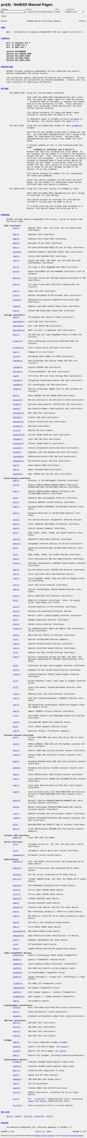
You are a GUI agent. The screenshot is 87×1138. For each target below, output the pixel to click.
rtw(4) (16, 814)
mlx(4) (16, 395)
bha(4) (16, 243)
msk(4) (16, 615)
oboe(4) (17, 1088)
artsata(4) (18, 348)
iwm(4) (16, 785)
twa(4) (16, 465)
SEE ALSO (5, 1112)
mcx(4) (16, 611)
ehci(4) (17, 1023)
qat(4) (16, 1012)
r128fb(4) (18, 983)
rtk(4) (16, 648)
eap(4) (16, 903)
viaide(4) (18, 474)
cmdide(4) (18, 361)
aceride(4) (18, 326)
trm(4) (16, 311)
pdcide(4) (18, 417)
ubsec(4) (17, 1016)
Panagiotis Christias (76, 1135)
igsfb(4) (17, 968)
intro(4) (17, 82)
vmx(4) (16, 711)
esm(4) (16, 916)
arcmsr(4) (18, 341)
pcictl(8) (39, 1116)
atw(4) (16, 744)
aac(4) (16, 317)
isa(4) (63, 1051)
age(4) (16, 480)
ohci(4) (17, 1027)
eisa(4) (64, 1047)
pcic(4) (17, 1092)
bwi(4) (16, 761)
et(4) (15, 548)
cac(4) (16, 352)
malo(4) (17, 800)
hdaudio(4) (18, 936)
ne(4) (15, 620)
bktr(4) (17, 1070)
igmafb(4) (18, 964)
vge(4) (16, 705)
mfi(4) (16, 267)
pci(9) (50, 1116)
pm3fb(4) (17, 977)
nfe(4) (16, 624)
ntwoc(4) (17, 628)
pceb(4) (17, 1047)
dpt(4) (16, 247)
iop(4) (16, 1084)
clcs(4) (17, 890)
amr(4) (16, 335)
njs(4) (16, 295)
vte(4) (16, 722)
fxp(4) (16, 559)
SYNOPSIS (5, 38)
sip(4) (16, 657)
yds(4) (16, 949)
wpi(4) (16, 829)
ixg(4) (16, 578)
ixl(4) (16, 585)
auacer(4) (18, 861)
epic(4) (17, 539)
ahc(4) (16, 228)
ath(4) (16, 750)
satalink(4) (19, 435)
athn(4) (17, 755)
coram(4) (17, 1062)
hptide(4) (18, 372)
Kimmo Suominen (48, 1135)
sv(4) (15, 944)
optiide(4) (18, 413)
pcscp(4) (17, 300)
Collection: (70, 9)
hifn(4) (17, 1007)
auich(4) (17, 868)
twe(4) (16, 469)
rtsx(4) (17, 430)
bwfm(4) (17, 768)
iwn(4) (16, 792)
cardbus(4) (77, 125)
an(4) (15, 737)
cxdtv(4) (17, 1066)
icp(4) (16, 376)
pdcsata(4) (18, 422)
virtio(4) (18, 1105)
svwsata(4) (18, 461)
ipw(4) (16, 774)
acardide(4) (19, 321)
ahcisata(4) (19, 330)
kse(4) (16, 596)
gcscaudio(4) (19, 931)
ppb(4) (16, 1055)
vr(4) (15, 716)
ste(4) (16, 670)
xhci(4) (17, 1036)
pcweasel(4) (19, 855)
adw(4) (16, 239)
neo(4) (16, 940)
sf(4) (15, 652)
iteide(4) (18, 380)
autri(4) (17, 879)
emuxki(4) (18, 907)
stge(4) (17, 674)
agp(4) (18, 1116)
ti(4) (15, 681)
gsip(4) (17, 563)
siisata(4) (18, 443)
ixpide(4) (18, 385)
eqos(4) (17, 544)
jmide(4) (17, 389)
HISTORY (4, 1123)
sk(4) (15, 665)
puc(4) (16, 1099)
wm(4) (15, 726)
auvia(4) (17, 885)
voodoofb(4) (19, 996)
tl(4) (15, 687)
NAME (3, 27)
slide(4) (17, 452)
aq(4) (15, 498)
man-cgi (64, 1135)
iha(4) (16, 256)
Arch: (58, 9)
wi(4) (15, 824)
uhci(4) (17, 1031)
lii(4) (16, 607)
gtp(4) (16, 1075)
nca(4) (16, 291)
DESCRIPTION (7, 67)
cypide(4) (18, 367)
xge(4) (16, 731)
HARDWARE (5, 215)
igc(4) (16, 574)
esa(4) (16, 911)
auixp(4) (17, 874)
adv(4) (16, 234)
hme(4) (16, 570)
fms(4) (16, 927)
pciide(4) (18, 426)
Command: (5, 9)
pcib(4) (17, 1051)
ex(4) (15, 554)
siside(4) (18, 448)
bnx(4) (16, 513)
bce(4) (16, 502)
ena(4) (16, 528)
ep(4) (15, 533)
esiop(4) (17, 252)
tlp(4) (16, 694)
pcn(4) (77, 600)
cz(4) (15, 851)
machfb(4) (18, 973)
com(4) (31, 1101)
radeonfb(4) (19, 988)
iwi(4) (16, 779)
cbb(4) (16, 1042)
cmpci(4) (17, 898)
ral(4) (16, 807)
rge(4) (16, 644)
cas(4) (16, 520)
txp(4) (16, 698)
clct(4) (17, 894)
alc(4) (16, 485)
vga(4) (16, 1001)
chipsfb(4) (18, 955)
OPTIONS (4, 88)
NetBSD (37, 1135)
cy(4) (15, 844)
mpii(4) (17, 278)
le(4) (15, 600)
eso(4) (16, 922)
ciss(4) (17, 356)
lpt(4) (43, 1101)
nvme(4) (17, 409)
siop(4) (17, 306)
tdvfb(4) (17, 992)
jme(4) (16, 589)
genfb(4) (17, 959)
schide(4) (18, 439)
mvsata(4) (18, 400)
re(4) (15, 639)
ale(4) (16, 491)
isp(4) (16, 260)
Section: (29, 9)
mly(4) (16, 271)
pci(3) (9, 1116)
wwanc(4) (17, 837)
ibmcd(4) (17, 1079)
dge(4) (16, 524)
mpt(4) (16, 284)
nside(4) (17, 404)
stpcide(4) (18, 456)
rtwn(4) (17, 818)
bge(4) (16, 507)
